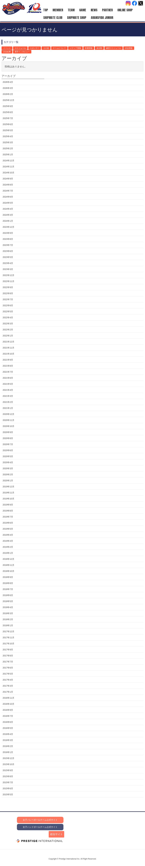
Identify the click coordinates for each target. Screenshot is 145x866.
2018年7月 (8, 589)
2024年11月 (8, 166)
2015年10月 (8, 764)
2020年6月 (8, 450)
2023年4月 (8, 263)
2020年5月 (8, 456)
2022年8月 (8, 293)
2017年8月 (8, 655)
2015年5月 (8, 794)
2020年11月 (8, 420)
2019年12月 (8, 486)
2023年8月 (8, 239)
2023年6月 (8, 251)
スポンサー (34, 48)
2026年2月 (8, 94)
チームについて (59, 48)
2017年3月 (8, 686)
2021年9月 (8, 360)
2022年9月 (8, 287)
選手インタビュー (22, 52)
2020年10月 (8, 426)
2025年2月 (8, 148)
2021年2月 (8, 402)
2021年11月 (8, 347)
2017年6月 (8, 667)
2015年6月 (8, 788)
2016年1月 (8, 752)
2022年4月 (8, 317)
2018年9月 (8, 577)
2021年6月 (8, 378)
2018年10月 (8, 571)
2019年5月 (8, 529)
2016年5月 (8, 728)
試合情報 (128, 48)
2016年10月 (8, 704)
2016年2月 (8, 746)
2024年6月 (8, 197)
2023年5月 (8, 257)
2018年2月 (8, 619)
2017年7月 (8, 661)
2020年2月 (8, 474)
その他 (46, 48)
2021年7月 (8, 372)
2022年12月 (8, 275)
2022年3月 (8, 323)
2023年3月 (8, 269)
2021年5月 (8, 384)
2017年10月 (8, 643)
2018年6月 (8, 595)
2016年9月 (8, 710)
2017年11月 (8, 637)
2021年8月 (8, 366)
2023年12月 (8, 227)
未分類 (99, 48)
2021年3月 (8, 396)
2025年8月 (8, 112)
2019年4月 (8, 535)
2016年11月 (8, 698)
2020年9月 (8, 432)
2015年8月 (8, 776)
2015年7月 (8, 782)
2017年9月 (8, 649)
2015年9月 (8, 770)
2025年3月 (8, 142)
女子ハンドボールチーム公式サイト (40, 827)
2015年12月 (8, 758)
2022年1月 (8, 335)
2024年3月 (8, 215)
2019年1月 (8, 553)
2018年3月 (8, 613)
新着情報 (88, 48)
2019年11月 (8, 492)
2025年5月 (8, 130)
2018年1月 (8, 625)
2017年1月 (8, 692)
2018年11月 (8, 565)
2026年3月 (8, 88)
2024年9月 (8, 178)
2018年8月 (8, 583)
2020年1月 (8, 480)
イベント (7, 48)
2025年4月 (8, 136)
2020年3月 (8, 468)
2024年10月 (8, 172)
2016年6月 (8, 722)
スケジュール (20, 48)
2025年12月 (8, 100)
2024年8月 (8, 184)
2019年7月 (8, 517)
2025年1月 (8, 154)
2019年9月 (8, 504)
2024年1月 (8, 221)
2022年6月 (8, 305)
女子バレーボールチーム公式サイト (40, 820)
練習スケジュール (113, 48)
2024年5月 (8, 203)
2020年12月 (8, 414)
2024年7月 (8, 190)
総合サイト (56, 834)
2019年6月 (8, 523)
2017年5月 (8, 673)
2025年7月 (8, 118)
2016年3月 (8, 740)
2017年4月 (8, 680)
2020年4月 (8, 462)
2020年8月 (8, 438)
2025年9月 (8, 106)
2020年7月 (8, 444)
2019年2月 (8, 547)
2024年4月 (8, 209)
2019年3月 (8, 541)
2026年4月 (8, 82)
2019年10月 (8, 498)
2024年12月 (8, 160)
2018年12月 (8, 559)
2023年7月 (8, 245)
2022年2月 (8, 329)
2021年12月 (8, 341)
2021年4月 (8, 390)
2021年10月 (8, 353)
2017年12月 (8, 631)
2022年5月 (8, 311)
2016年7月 (8, 716)
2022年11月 (8, 281)
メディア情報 (75, 48)
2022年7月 (8, 299)
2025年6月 (8, 124)
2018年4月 (8, 607)
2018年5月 (8, 601)
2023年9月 (8, 233)
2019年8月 (8, 510)
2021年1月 (8, 408)
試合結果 (7, 52)
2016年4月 (8, 734)
